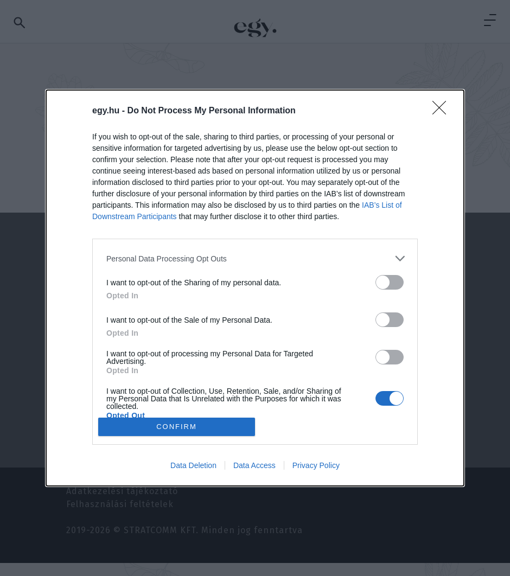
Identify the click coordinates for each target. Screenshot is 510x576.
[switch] (389, 282)
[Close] (442, 111)
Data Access (254, 465)
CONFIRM (176, 426)
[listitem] (255, 258)
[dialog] (255, 288)
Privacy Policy (316, 465)
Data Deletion (193, 465)
